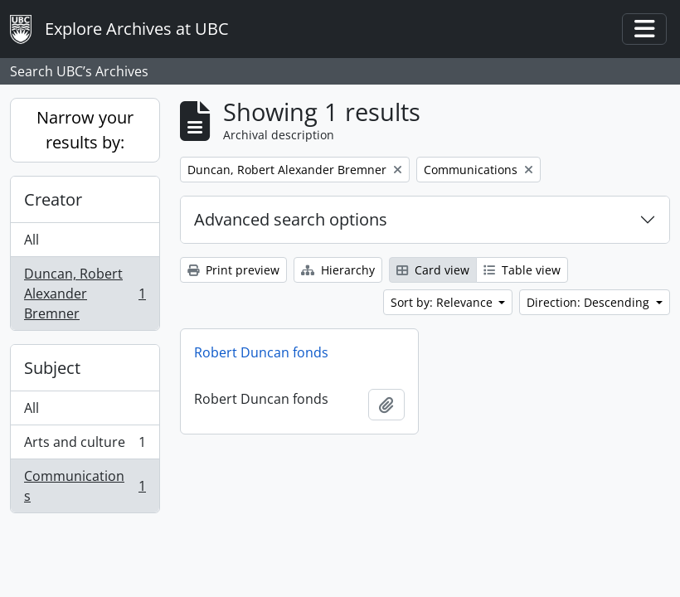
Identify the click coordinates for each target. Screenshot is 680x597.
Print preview (233, 270)
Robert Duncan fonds (261, 352)
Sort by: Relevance (443, 302)
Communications (84, 486)
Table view (522, 270)
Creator (53, 199)
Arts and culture (84, 445)
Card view (432, 270)
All (31, 240)
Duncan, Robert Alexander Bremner (84, 294)
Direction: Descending (590, 302)
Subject (52, 368)
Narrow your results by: (85, 129)
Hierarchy (338, 270)
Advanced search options (290, 219)
